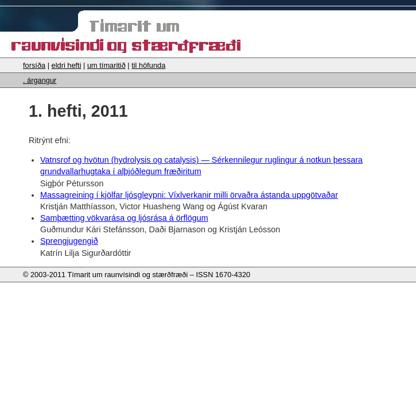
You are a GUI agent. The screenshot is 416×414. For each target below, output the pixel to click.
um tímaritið (106, 65)
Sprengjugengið (69, 241)
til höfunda (148, 65)
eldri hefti (66, 65)
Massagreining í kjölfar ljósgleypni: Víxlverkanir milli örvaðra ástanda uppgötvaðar (189, 195)
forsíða (34, 65)
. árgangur (39, 80)
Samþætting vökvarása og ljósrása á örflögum (124, 218)
